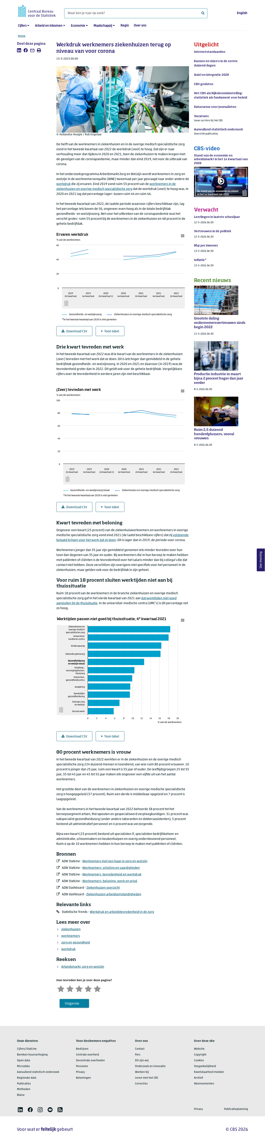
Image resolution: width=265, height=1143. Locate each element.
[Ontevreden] (70, 988)
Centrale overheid (87, 1054)
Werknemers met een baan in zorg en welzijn (114, 861)
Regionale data (26, 1078)
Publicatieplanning (236, 1109)
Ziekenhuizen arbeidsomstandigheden (113, 894)
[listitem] (19, 50)
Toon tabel (110, 331)
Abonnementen (204, 1083)
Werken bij (142, 1072)
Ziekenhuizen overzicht (103, 888)
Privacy (80, 1072)
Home (21, 36)
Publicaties (24, 1083)
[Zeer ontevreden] (60, 988)
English (242, 13)
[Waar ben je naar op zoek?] (135, 13)
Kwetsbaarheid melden (209, 1072)
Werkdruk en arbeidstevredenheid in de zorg (122, 912)
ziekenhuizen (71, 929)
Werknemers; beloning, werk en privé (109, 881)
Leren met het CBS (146, 1078)
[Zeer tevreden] (97, 988)
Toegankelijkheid (205, 1066)
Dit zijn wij (142, 1060)
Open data (23, 1060)
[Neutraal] (79, 988)
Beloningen (83, 1078)
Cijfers (22, 26)
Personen (82, 1066)
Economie (78, 26)
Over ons (140, 25)
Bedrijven (82, 1049)
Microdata (23, 1066)
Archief (198, 1078)
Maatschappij (103, 26)
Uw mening (261, 560)
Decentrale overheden (90, 1060)
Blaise (21, 1095)
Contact (140, 1049)
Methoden (23, 1089)
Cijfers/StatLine (27, 1049)
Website (199, 1049)
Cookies (199, 1060)
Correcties (141, 1083)
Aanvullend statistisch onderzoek (38, 1072)
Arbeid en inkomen (48, 26)
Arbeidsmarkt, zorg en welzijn (82, 967)
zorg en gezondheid (75, 942)
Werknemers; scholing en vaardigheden (111, 868)
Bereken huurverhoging (32, 1054)
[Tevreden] (88, 988)
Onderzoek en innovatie (150, 1066)
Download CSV (74, 331)
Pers (137, 1054)
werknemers (70, 936)
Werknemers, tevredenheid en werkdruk (111, 874)
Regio (124, 25)
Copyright (200, 1054)
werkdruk (63, 184)
